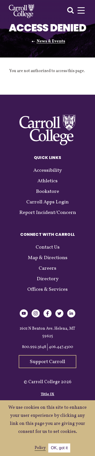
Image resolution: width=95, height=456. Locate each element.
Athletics (47, 181)
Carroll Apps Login (47, 202)
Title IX (47, 394)
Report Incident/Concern (47, 212)
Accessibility (47, 170)
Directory (48, 278)
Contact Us (48, 247)
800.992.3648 (34, 347)
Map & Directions (47, 257)
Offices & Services (47, 289)
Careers (47, 268)
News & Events (51, 41)
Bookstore (47, 191)
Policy (40, 447)
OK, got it (59, 448)
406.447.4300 (61, 347)
